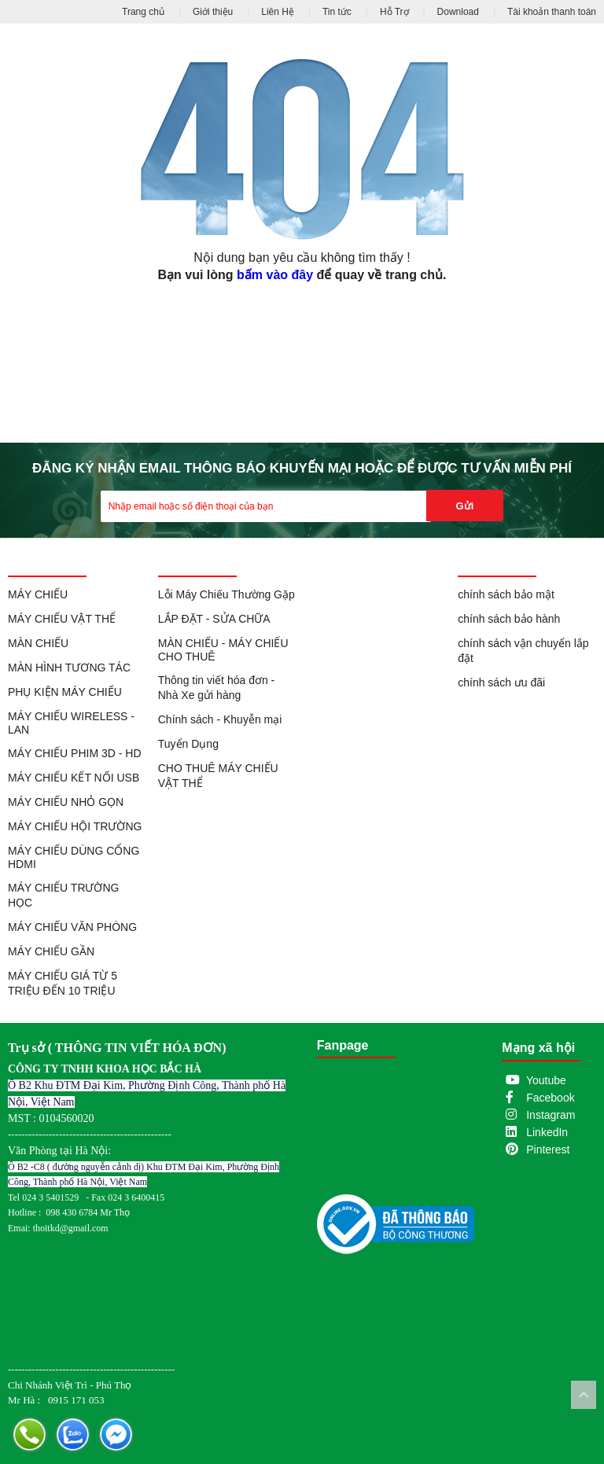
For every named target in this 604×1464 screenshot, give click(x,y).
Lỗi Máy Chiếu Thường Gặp (226, 594)
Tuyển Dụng (188, 744)
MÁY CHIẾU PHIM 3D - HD (75, 753)
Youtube (546, 1080)
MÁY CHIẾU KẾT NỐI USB (73, 777)
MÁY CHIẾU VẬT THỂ (62, 618)
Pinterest (547, 1149)
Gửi (465, 506)
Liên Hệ (277, 11)
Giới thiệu (213, 11)
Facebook (550, 1097)
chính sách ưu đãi (501, 682)
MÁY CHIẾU (38, 594)
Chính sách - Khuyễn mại (220, 719)
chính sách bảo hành (509, 618)
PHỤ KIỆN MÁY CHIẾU (65, 692)
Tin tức (337, 11)
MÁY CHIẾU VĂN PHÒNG (72, 927)
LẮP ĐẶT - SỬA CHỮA (214, 618)
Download (458, 11)
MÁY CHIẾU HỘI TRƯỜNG (75, 826)
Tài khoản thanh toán (551, 11)
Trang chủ (143, 11)
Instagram (550, 1115)
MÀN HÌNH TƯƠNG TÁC (69, 667)
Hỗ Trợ (394, 11)
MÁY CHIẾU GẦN (51, 951)
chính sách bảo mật (506, 594)
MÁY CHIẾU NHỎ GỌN (65, 802)
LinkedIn (547, 1132)
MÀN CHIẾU (38, 643)
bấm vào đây (275, 274)
